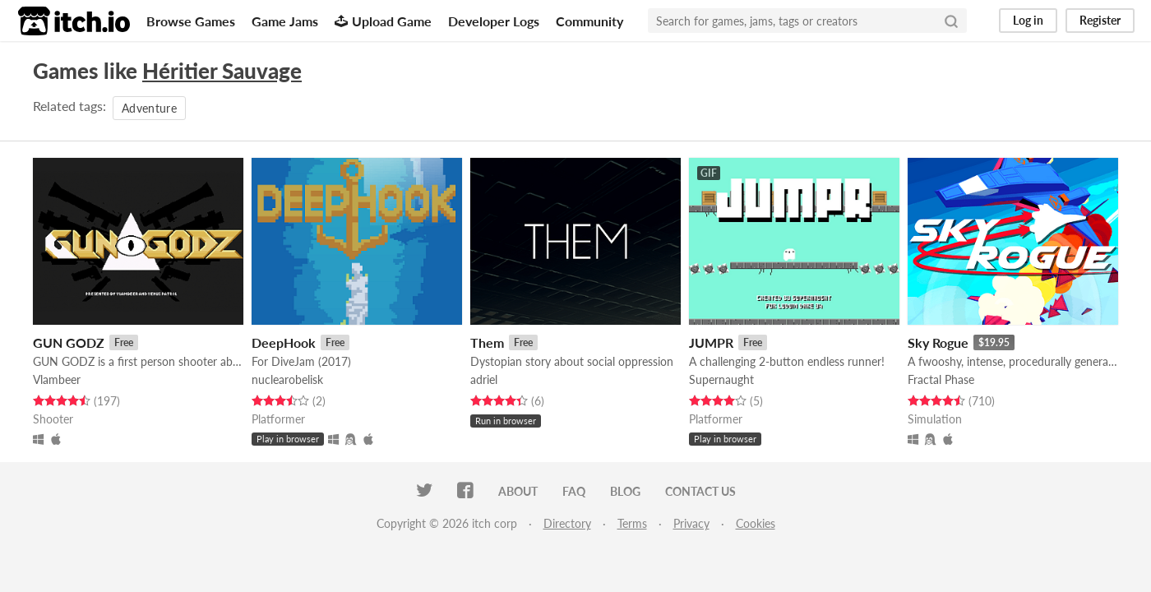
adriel (483, 379)
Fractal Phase (941, 379)
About (518, 491)
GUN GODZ (68, 342)
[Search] (951, 20)
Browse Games (190, 21)
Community (589, 21)
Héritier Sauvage (222, 71)
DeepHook (284, 342)
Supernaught (721, 379)
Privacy (691, 523)
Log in (1028, 20)
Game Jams (285, 21)
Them (487, 342)
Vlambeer (57, 379)
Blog (625, 491)
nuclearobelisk (287, 379)
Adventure (149, 108)
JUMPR (711, 342)
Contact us (700, 491)
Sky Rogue (938, 342)
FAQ (573, 491)
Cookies (755, 523)
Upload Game (383, 21)
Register (1100, 20)
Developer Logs (493, 21)
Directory (567, 523)
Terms (632, 523)
